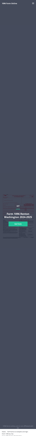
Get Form (18, 224)
